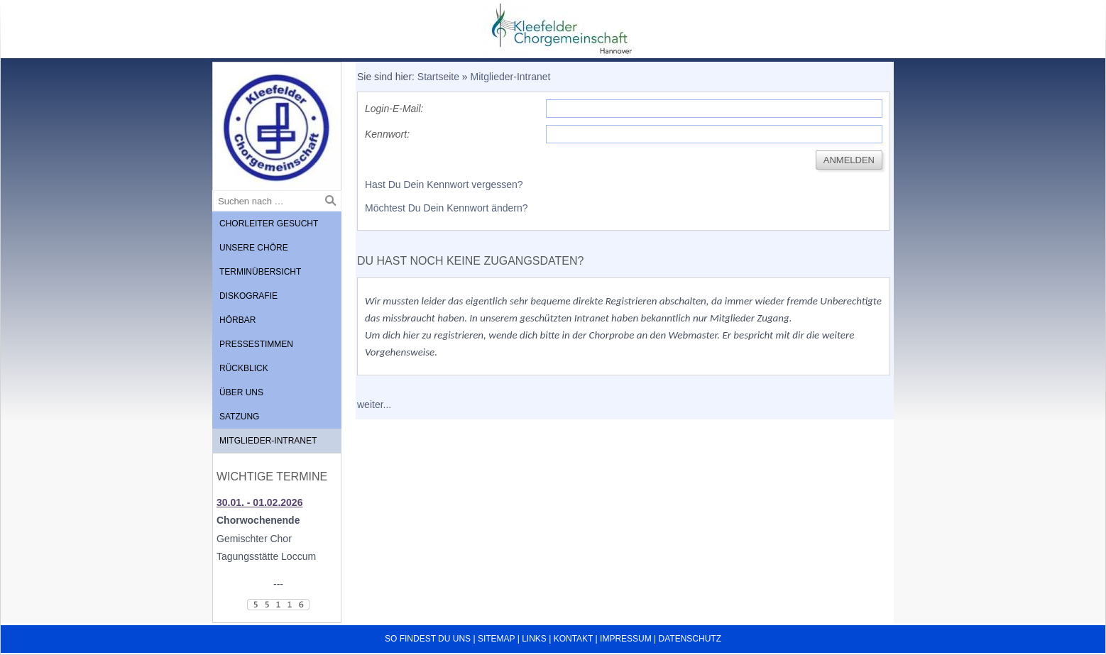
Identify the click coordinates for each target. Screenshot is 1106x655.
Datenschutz (690, 639)
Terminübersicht (260, 272)
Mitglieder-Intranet (268, 441)
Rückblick (243, 368)
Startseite (438, 76)
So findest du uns (428, 639)
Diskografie (248, 296)
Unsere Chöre (253, 248)
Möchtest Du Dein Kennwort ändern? (446, 208)
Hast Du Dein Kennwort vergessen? (444, 184)
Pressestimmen (256, 344)
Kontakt (573, 639)
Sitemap (496, 639)
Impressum (626, 639)
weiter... (374, 404)
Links (534, 639)
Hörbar (237, 320)
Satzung (239, 417)
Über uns (241, 392)
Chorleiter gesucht (268, 224)
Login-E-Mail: (394, 108)
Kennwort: (387, 134)
